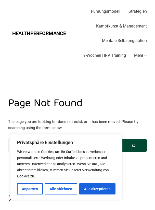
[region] (66, 167)
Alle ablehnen (61, 189)
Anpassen (30, 189)
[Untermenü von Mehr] (145, 55)
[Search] (133, 145)
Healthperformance (39, 33)
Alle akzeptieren (97, 189)
